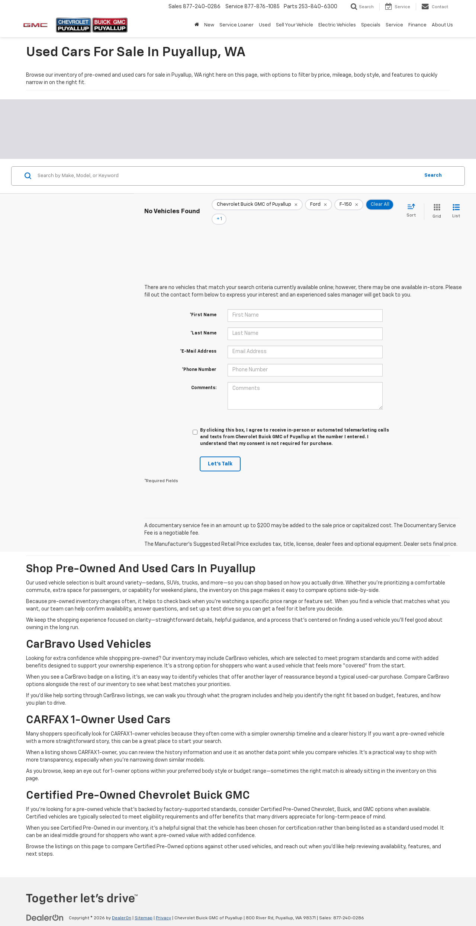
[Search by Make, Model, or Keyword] (227, 176)
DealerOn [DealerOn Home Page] (121, 908)
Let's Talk (220, 453)
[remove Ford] (318, 206)
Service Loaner (236, 25)
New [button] (209, 25)
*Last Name (203, 323)
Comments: (203, 377)
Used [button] (265, 25)
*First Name (203, 304)
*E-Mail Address (198, 341)
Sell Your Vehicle (294, 25)
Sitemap (143, 908)
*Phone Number (199, 359)
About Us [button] (442, 25)
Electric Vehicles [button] (337, 25)
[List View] (456, 207)
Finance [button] (417, 25)
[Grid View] (435, 207)
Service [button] (394, 25)
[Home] (197, 25)
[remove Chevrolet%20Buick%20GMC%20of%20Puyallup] (257, 206)
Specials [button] (370, 25)
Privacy (163, 908)
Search (433, 175)
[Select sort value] (413, 206)
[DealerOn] (45, 907)
